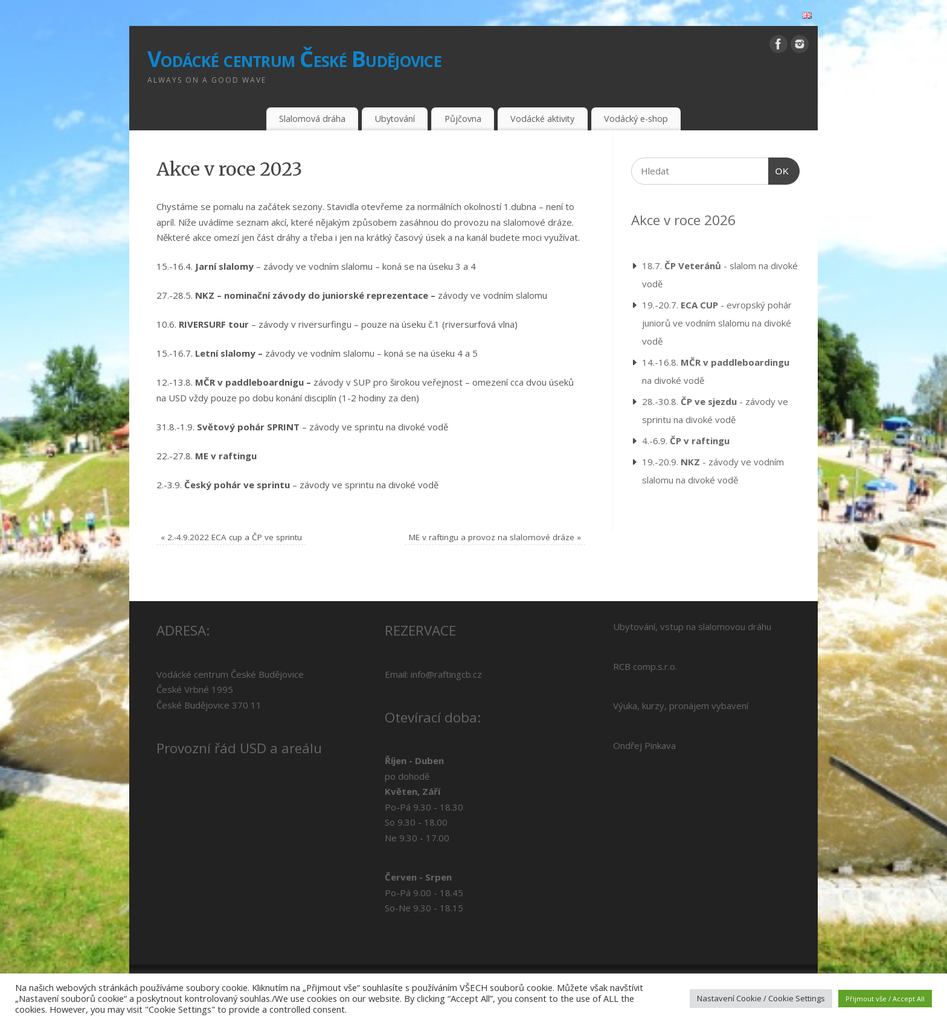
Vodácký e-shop (636, 118)
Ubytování (395, 118)
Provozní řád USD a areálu (239, 748)
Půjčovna (463, 118)
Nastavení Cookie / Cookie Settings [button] (761, 998)
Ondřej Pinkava (644, 745)
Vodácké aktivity (542, 118)
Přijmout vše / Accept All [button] (885, 998)
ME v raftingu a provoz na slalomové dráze (495, 537)
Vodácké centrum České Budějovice (294, 59)
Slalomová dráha (312, 118)
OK (779, 169)
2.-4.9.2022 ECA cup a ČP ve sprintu (231, 537)
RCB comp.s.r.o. (645, 666)
